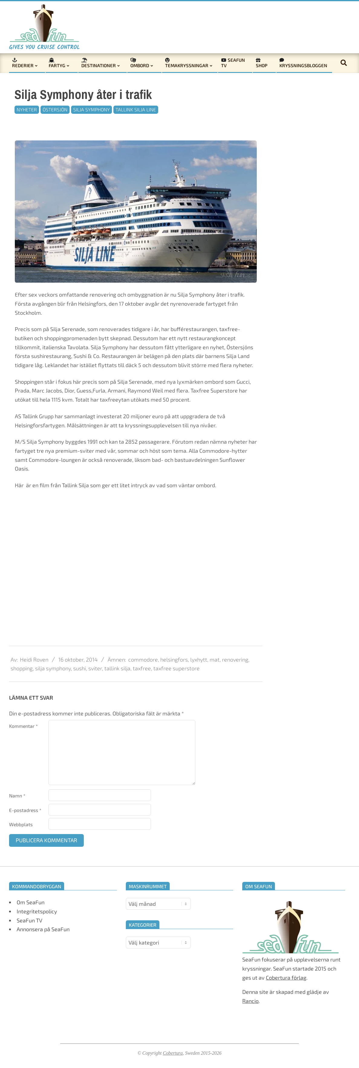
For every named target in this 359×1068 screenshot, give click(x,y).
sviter (95, 668)
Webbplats (21, 824)
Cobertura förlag (286, 977)
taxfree (142, 668)
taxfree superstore (176, 668)
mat (215, 659)
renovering (235, 659)
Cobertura (173, 1053)
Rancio (250, 1000)
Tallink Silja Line (136, 109)
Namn (17, 795)
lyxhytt (198, 659)
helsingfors (174, 659)
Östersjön (55, 109)
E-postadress (25, 810)
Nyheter (27, 109)
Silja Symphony (91, 109)
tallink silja (117, 668)
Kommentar (23, 726)
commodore (143, 659)
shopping (22, 668)
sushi (79, 668)
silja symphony (53, 668)
